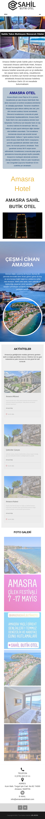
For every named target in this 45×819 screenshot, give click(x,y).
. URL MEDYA (34, 815)
